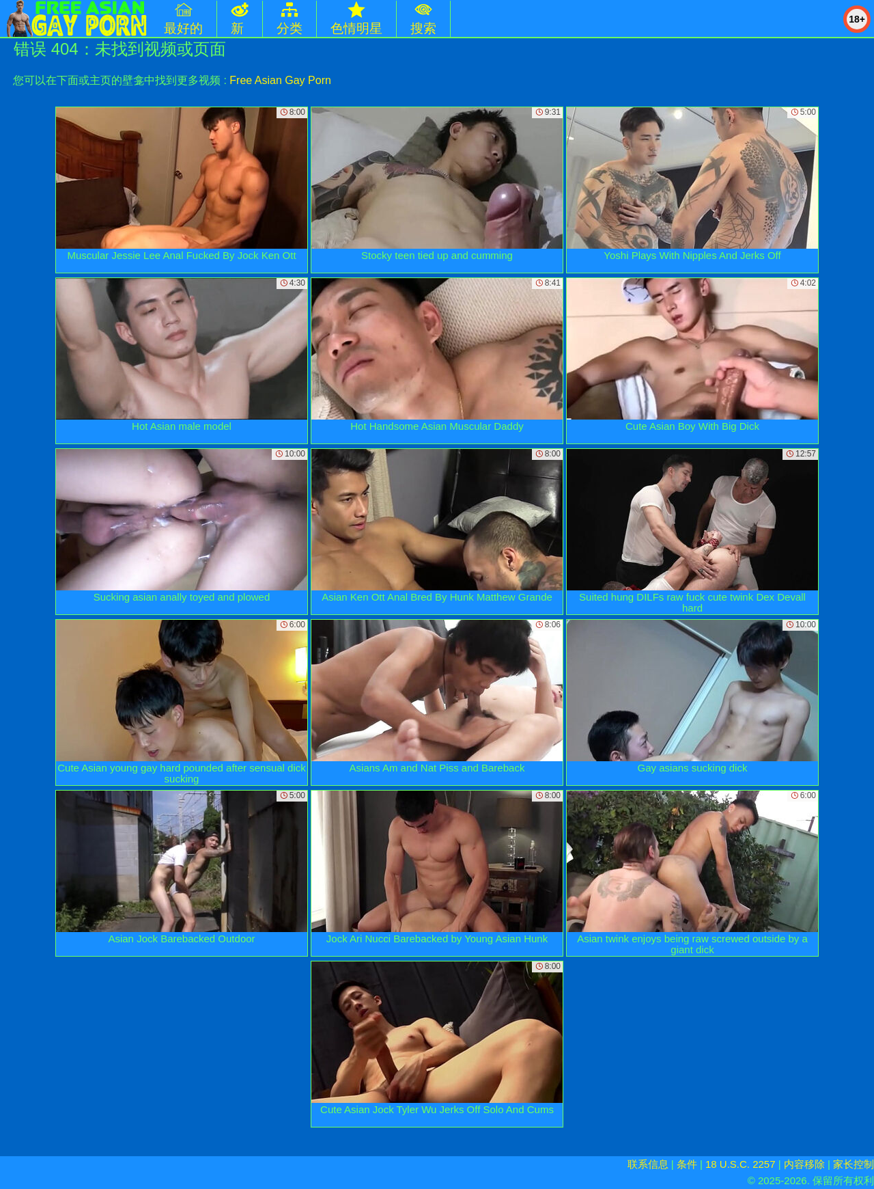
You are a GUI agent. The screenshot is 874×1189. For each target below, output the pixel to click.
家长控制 (853, 1164)
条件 (687, 1164)
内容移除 (804, 1164)
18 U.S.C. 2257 (740, 1164)
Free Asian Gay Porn (280, 80)
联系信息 (648, 1164)
